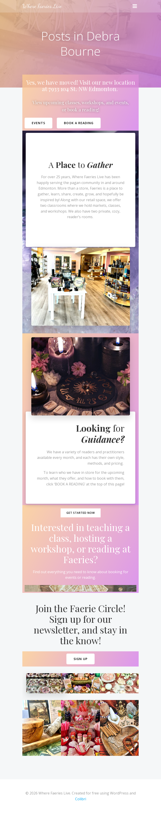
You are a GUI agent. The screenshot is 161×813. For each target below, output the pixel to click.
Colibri (80, 798)
